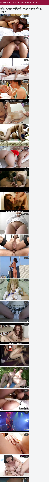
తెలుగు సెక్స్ (4, 475)
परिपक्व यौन (26, 477)
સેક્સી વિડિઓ (44, 481)
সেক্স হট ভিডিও (14, 475)
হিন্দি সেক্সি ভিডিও (25, 475)
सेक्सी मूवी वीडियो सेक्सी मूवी (34, 479)
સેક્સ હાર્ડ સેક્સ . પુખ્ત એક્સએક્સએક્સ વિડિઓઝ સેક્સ (18, 2)
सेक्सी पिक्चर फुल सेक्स (16, 479)
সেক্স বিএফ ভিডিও (37, 477)
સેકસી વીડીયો (15, 477)
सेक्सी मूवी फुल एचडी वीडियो (29, 481)
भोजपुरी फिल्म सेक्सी (38, 475)
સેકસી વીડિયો (14, 481)
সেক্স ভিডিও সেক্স (4, 477)
